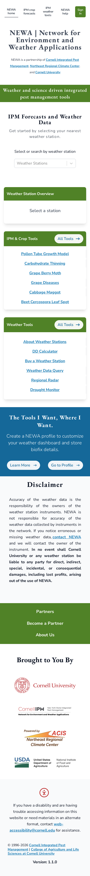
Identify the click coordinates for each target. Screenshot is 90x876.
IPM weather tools (48, 11)
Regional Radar (45, 380)
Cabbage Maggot (44, 292)
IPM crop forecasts (29, 11)
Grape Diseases (45, 282)
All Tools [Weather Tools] (69, 324)
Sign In (80, 11)
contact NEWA (67, 537)
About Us (45, 635)
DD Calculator (45, 351)
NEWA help (65, 11)
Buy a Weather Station (45, 361)
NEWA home (11, 11)
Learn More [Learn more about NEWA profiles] (23, 465)
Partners (45, 611)
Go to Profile (65, 465)
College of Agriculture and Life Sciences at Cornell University (43, 851)
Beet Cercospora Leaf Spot (45, 302)
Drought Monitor (45, 389)
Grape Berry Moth (45, 273)
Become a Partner (45, 623)
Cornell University (47, 72)
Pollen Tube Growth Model (45, 253)
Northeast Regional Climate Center (54, 66)
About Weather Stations (44, 341)
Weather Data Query (44, 370)
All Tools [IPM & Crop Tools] (69, 238)
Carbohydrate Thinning (44, 263)
